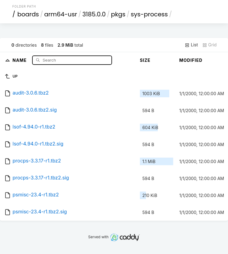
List (191, 45)
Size (145, 60)
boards (28, 14)
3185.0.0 (94, 14)
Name (20, 59)
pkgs (118, 14)
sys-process (149, 14)
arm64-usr (60, 14)
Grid (209, 45)
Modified (191, 60)
